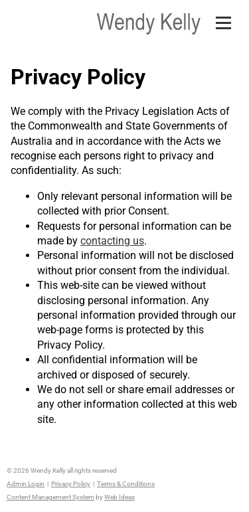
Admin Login (25, 483)
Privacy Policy (70, 483)
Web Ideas (119, 497)
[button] (229, 11)
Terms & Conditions (126, 483)
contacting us (112, 240)
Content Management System (50, 497)
